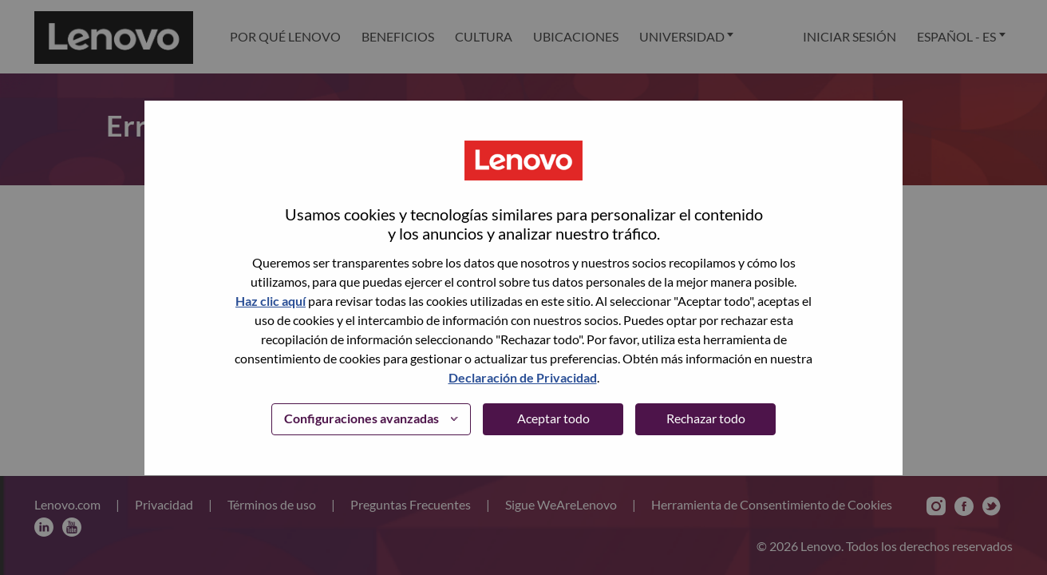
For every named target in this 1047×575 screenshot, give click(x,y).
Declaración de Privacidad (522, 377)
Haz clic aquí (270, 300)
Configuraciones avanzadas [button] (361, 418)
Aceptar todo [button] (553, 418)
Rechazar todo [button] (705, 418)
